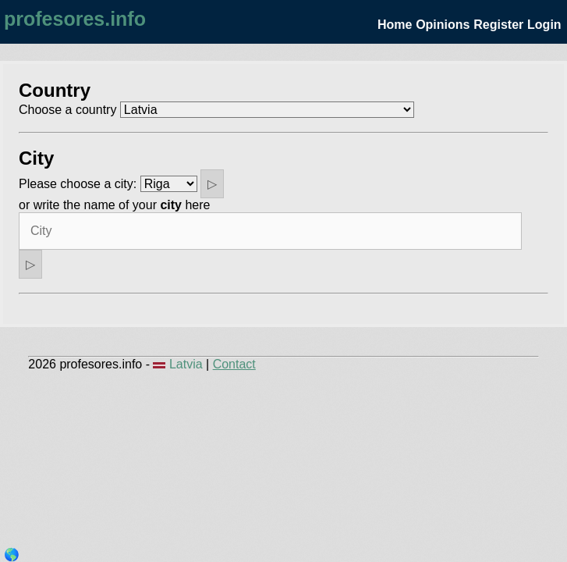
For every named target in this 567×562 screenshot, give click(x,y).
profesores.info (75, 19)
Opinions (443, 24)
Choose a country (67, 109)
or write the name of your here (114, 205)
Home (394, 24)
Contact (234, 364)
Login (544, 24)
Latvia (179, 364)
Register (498, 24)
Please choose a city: (77, 183)
